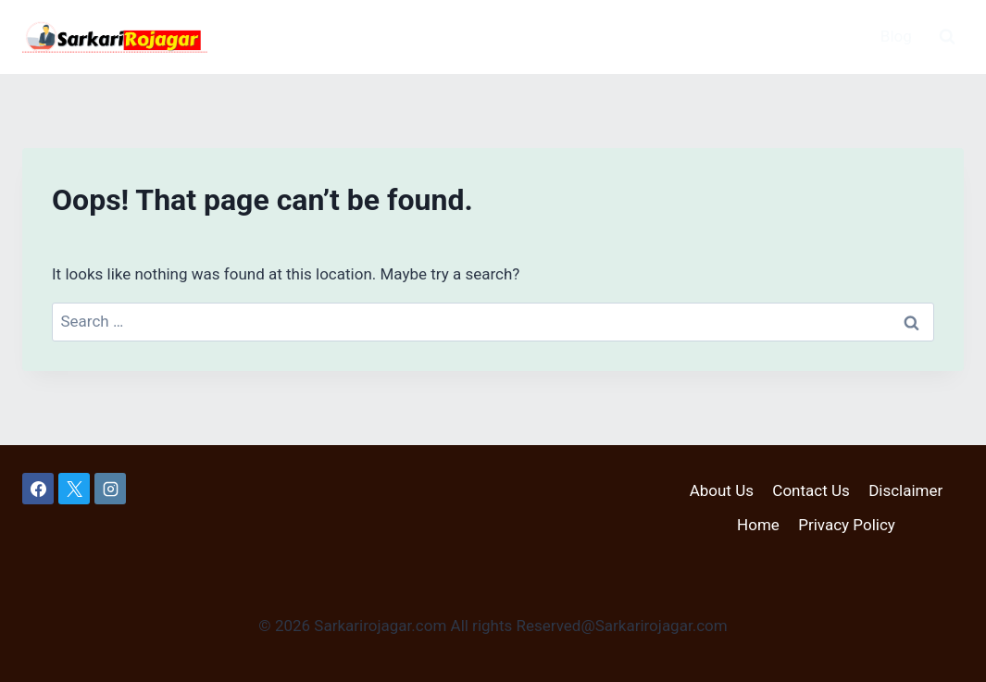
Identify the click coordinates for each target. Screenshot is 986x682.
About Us (722, 490)
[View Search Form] (947, 37)
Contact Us (810, 490)
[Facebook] (38, 488)
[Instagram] (110, 488)
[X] (74, 488)
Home (758, 524)
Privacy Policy (846, 524)
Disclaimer (905, 490)
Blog (896, 36)
